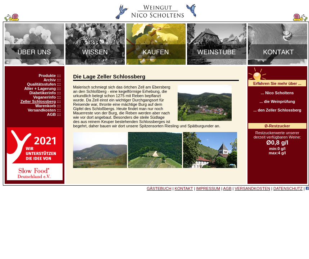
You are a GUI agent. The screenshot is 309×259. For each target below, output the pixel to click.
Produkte (47, 75)
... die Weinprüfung (277, 101)
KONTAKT (183, 188)
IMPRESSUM (208, 188)
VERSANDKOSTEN (252, 188)
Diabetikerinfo (42, 93)
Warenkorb (45, 106)
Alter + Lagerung (40, 88)
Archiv (50, 80)
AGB (51, 114)
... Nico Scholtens (277, 93)
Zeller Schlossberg (38, 101)
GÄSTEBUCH (159, 188)
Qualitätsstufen (41, 84)
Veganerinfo (44, 97)
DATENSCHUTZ (288, 188)
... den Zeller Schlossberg (277, 110)
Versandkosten (42, 110)
